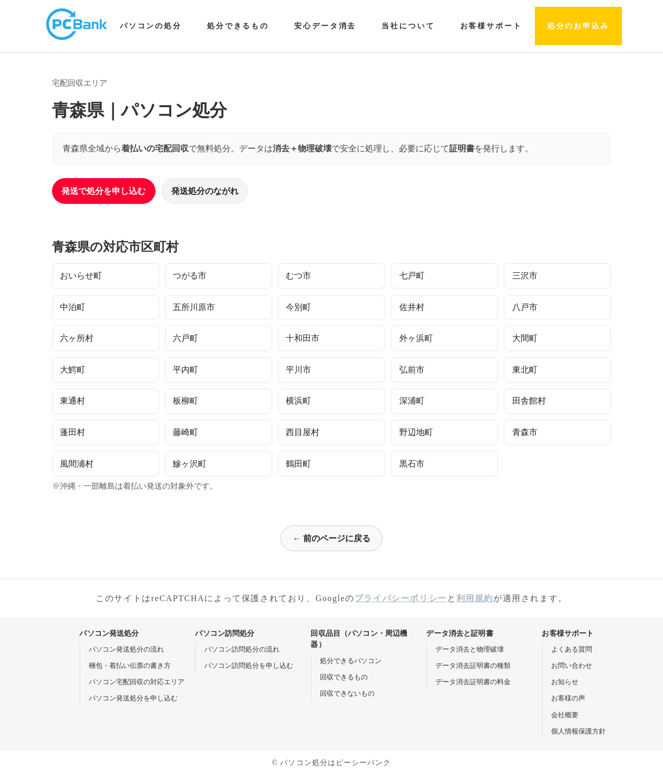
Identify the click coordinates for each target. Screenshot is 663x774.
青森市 (524, 432)
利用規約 (475, 598)
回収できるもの (344, 677)
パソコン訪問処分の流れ (241, 649)
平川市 (298, 369)
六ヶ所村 (77, 338)
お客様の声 (568, 698)
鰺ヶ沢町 (189, 463)
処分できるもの (238, 26)
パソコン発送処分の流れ (126, 649)
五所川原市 (194, 307)
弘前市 (411, 369)
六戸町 (185, 338)
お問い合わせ (571, 665)
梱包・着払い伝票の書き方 (130, 665)
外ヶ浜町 (416, 338)
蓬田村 (72, 432)
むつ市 (298, 275)
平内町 (185, 369)
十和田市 (302, 338)
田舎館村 (529, 400)
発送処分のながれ (205, 191)
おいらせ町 (81, 275)
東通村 (72, 400)
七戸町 (411, 275)
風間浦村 (77, 463)
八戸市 (524, 307)
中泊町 (72, 307)
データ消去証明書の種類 (473, 665)
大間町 (524, 338)
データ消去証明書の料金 (473, 682)
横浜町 (298, 400)
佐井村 (411, 307)
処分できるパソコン (350, 661)
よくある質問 (571, 649)
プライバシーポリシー (401, 598)
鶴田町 (298, 463)
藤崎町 (185, 432)
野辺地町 (416, 432)
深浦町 (411, 400)
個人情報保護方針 (578, 731)
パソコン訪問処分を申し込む (248, 665)
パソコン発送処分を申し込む (133, 698)
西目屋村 (302, 432)
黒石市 (411, 463)
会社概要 (564, 715)
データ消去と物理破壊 (470, 649)
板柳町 (185, 400)
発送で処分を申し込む (103, 191)
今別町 (298, 307)
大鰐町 (72, 369)
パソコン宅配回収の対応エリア (136, 682)
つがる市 (189, 275)
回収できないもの (347, 693)
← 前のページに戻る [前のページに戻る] (331, 538)
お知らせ (564, 682)
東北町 (524, 369)
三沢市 (524, 275)
